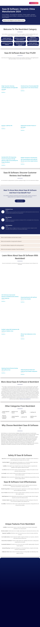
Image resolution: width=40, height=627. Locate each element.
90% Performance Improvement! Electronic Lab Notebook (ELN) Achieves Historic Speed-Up (10, 296)
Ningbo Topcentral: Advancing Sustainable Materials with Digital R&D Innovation (10, 87)
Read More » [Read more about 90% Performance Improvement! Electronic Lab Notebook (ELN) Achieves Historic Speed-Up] (3, 300)
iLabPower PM (27, 398)
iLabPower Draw (22, 398)
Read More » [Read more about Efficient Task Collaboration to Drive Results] (23, 338)
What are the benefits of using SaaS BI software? (11, 240)
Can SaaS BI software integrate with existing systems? (12, 244)
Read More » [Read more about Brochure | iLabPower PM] (3, 128)
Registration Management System (23, 411)
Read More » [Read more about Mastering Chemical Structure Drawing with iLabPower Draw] (3, 372)
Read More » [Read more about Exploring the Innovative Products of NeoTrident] (23, 129)
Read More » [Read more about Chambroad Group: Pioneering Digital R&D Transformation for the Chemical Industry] (23, 90)
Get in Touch (20, 200)
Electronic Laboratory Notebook (4, 416)
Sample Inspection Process (5, 411)
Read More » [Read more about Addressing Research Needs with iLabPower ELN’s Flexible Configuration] (23, 373)
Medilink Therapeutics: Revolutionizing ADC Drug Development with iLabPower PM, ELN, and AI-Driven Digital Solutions (29, 158)
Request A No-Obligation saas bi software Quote (13, 19)
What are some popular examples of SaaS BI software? (12, 248)
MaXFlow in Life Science (15, 411)
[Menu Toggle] (16, 3)
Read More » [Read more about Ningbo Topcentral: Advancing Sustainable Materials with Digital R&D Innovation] (3, 91)
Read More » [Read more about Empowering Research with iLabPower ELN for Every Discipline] (23, 301)
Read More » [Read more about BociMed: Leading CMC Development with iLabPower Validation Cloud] (3, 333)
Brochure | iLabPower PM (7, 125)
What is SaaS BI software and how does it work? (11, 236)
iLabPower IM (33, 411)
